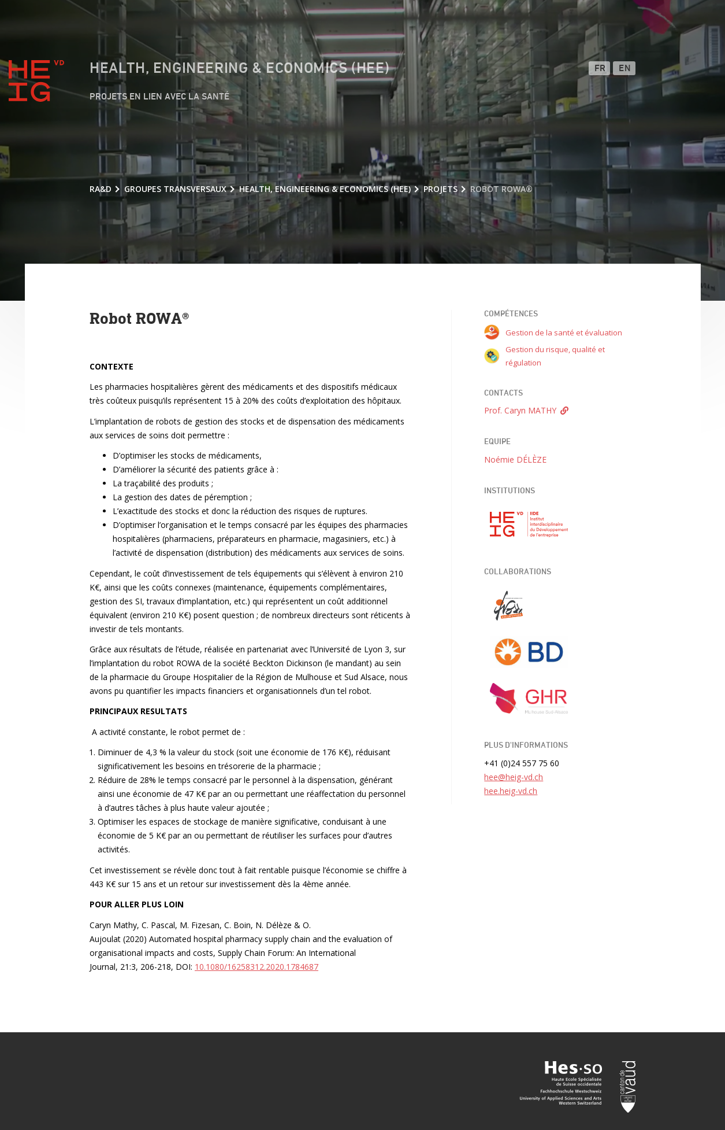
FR (600, 68)
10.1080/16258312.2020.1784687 (256, 966)
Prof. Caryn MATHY (520, 410)
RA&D (100, 188)
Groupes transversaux (175, 188)
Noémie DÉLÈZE (515, 459)
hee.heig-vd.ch (510, 790)
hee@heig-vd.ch (513, 776)
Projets (440, 188)
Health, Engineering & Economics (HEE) (239, 68)
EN (625, 68)
